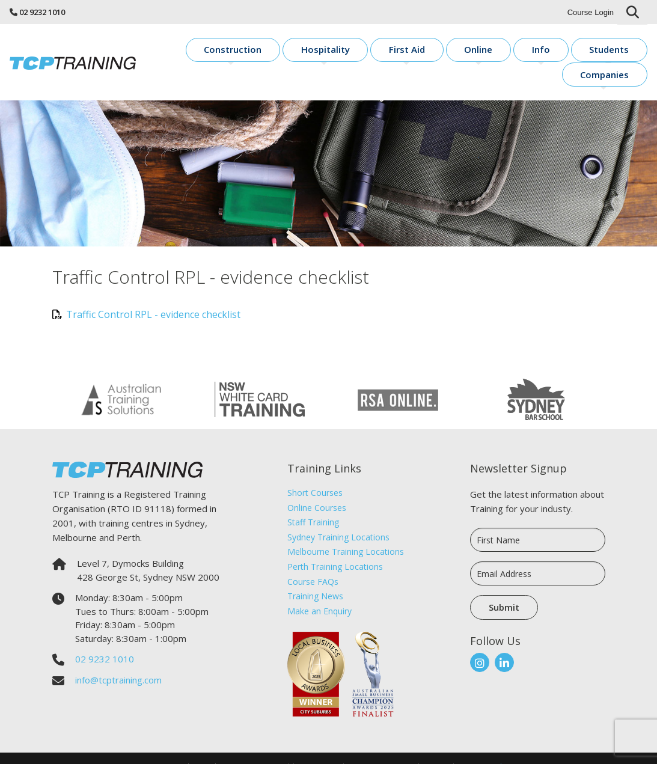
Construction (247, 51)
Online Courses (316, 487)
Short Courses (315, 472)
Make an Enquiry (319, 590)
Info (493, 51)
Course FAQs (312, 561)
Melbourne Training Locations (345, 531)
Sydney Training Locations (338, 516)
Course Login (590, 12)
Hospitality (323, 51)
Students (546, 51)
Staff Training (313, 501)
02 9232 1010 (42, 12)
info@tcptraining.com (118, 659)
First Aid (388, 51)
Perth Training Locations (335, 546)
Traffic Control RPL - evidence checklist (146, 294)
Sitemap (436, 746)
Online (445, 51)
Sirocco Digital (479, 746)
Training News (315, 575)
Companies (614, 51)
